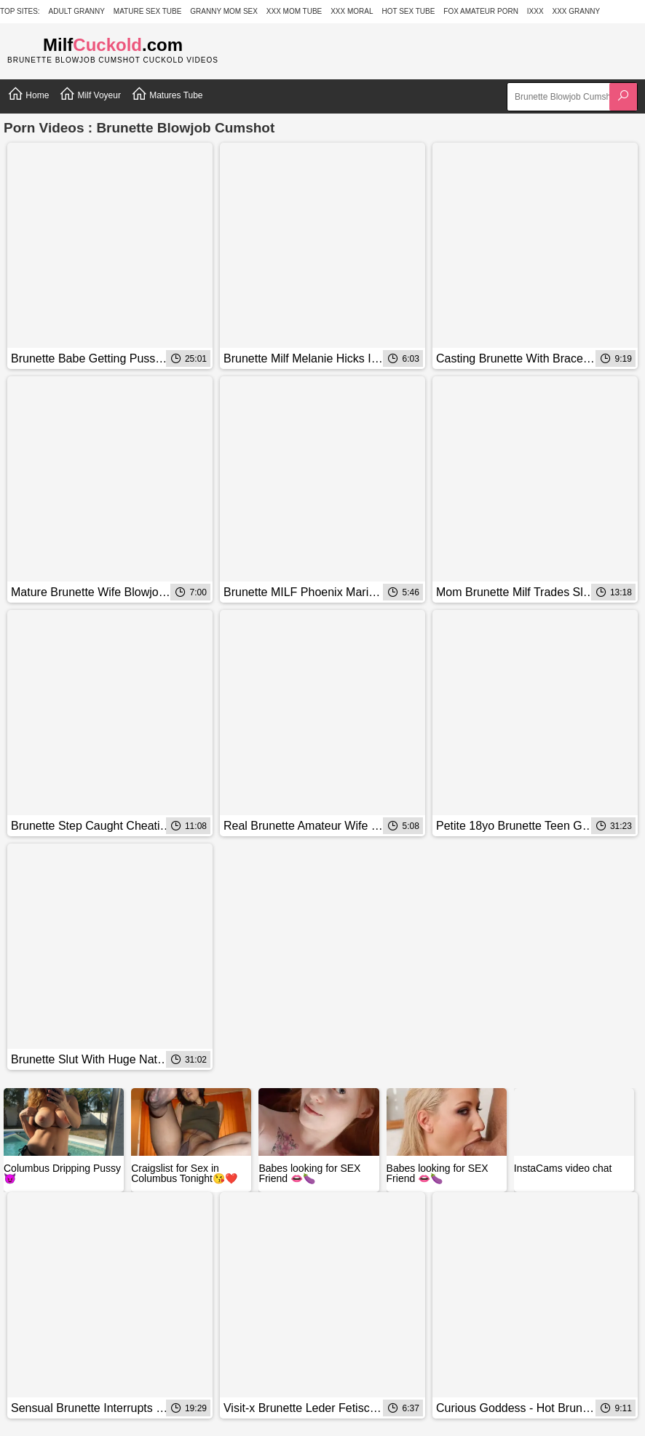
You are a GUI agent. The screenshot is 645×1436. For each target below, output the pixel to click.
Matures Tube (167, 94)
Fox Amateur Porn (480, 11)
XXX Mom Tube (294, 11)
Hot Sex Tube (408, 11)
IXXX (535, 11)
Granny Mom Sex (224, 11)
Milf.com (113, 45)
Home (28, 94)
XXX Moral (352, 11)
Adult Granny (77, 11)
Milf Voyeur (90, 94)
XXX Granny (577, 11)
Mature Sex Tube (148, 11)
